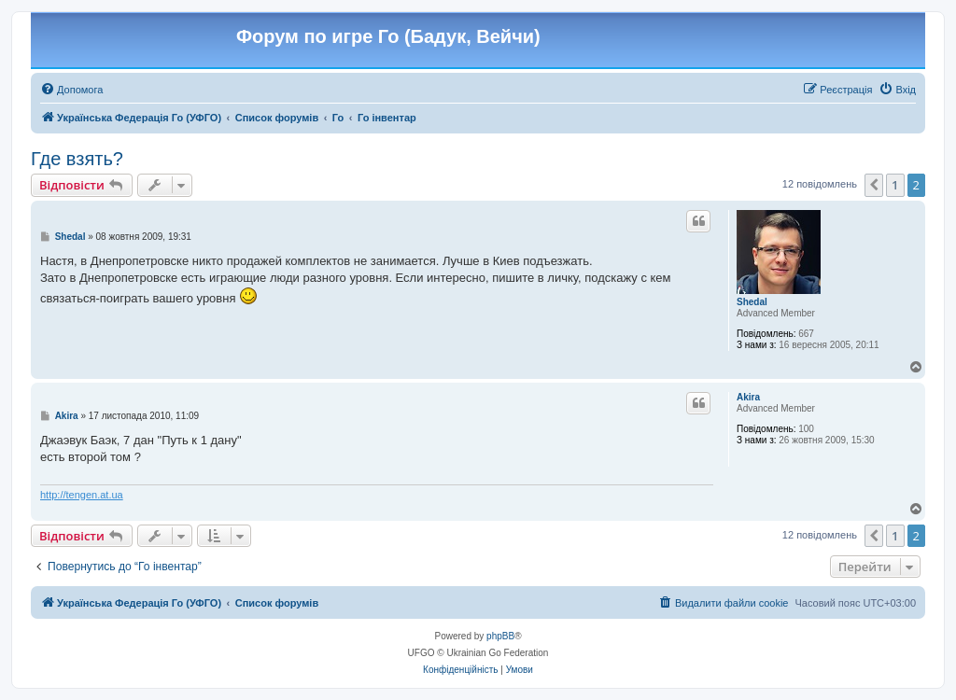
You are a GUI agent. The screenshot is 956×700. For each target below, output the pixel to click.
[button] (874, 185)
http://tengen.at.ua (81, 494)
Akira (748, 397)
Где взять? (77, 158)
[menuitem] (71, 89)
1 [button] (895, 184)
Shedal (752, 302)
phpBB (500, 636)
